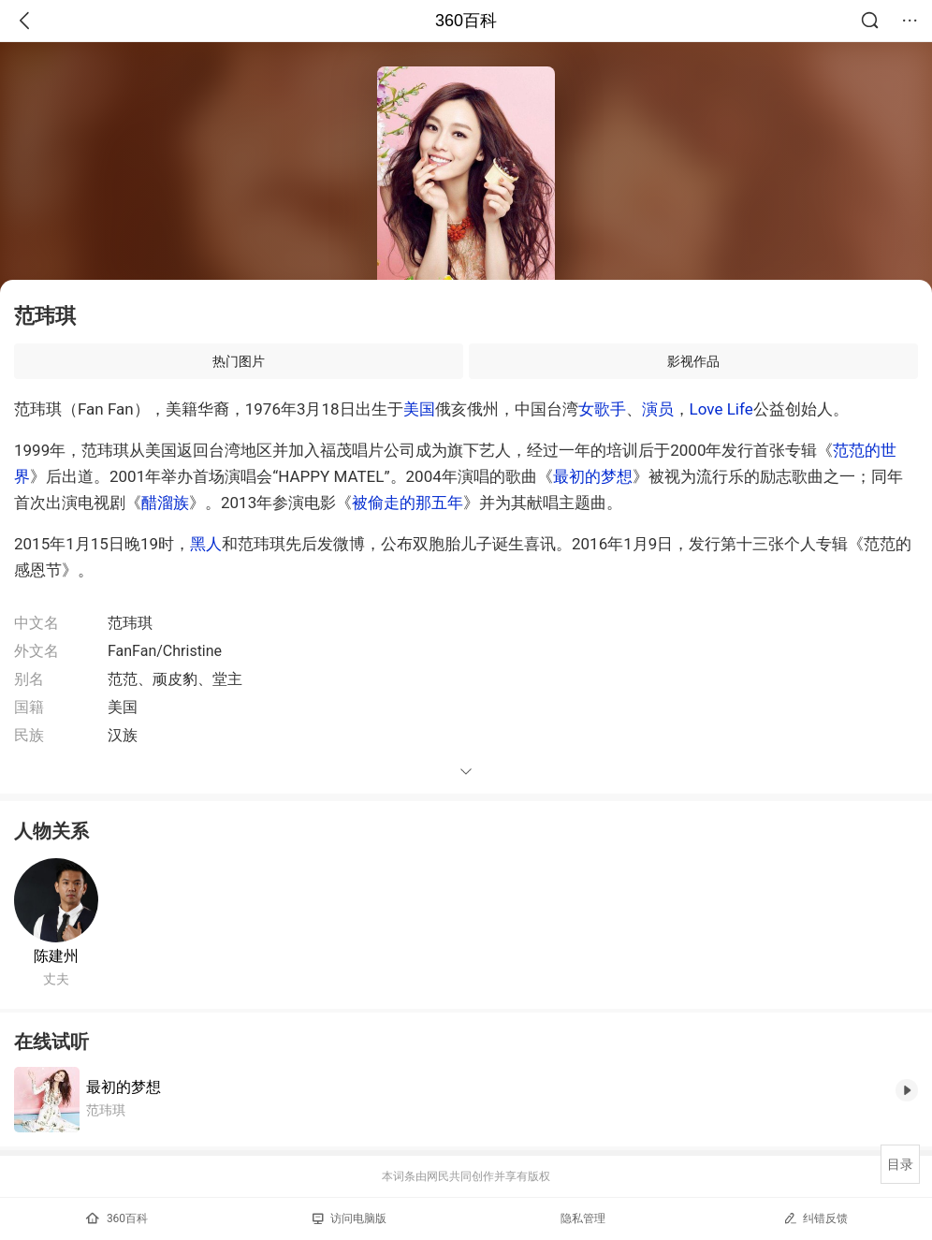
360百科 (466, 20)
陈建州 (56, 956)
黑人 (206, 543)
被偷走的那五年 (407, 502)
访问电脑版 (349, 1218)
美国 (419, 409)
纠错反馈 (815, 1218)
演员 (658, 409)
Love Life (721, 409)
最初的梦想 (593, 476)
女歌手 (602, 409)
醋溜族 (165, 502)
